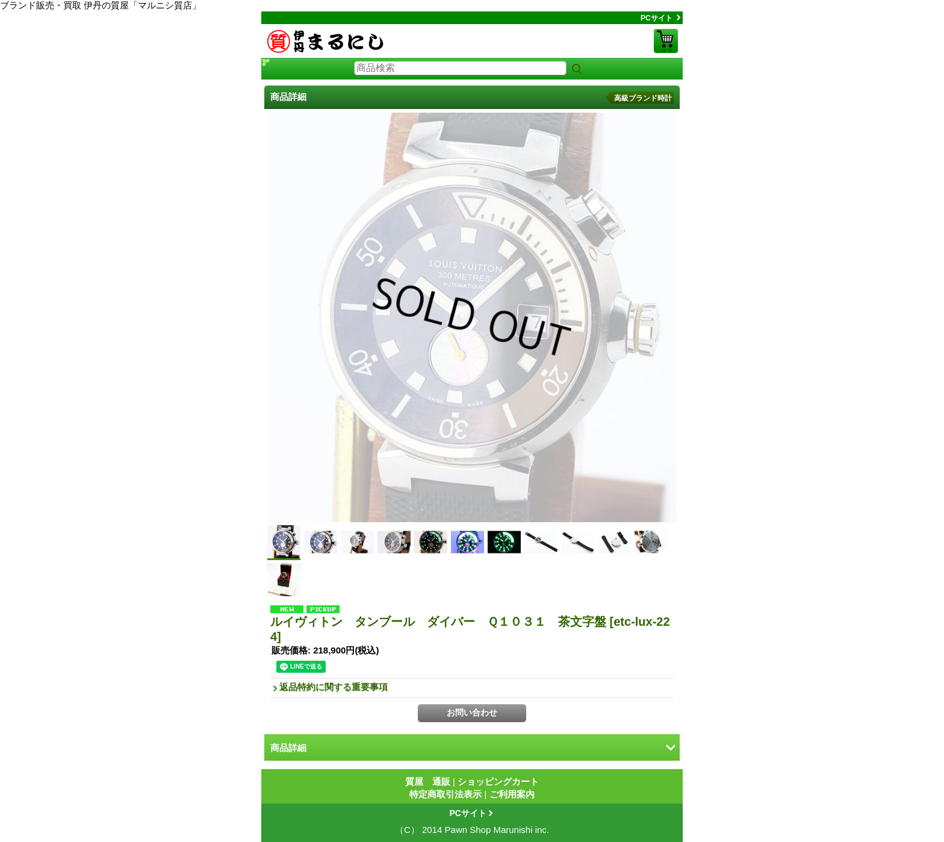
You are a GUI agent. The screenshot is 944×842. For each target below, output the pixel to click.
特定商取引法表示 (445, 794)
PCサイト (656, 18)
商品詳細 (288, 748)
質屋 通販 (427, 781)
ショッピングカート (666, 41)
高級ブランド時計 (643, 98)
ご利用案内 (512, 794)
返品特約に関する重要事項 (333, 687)
